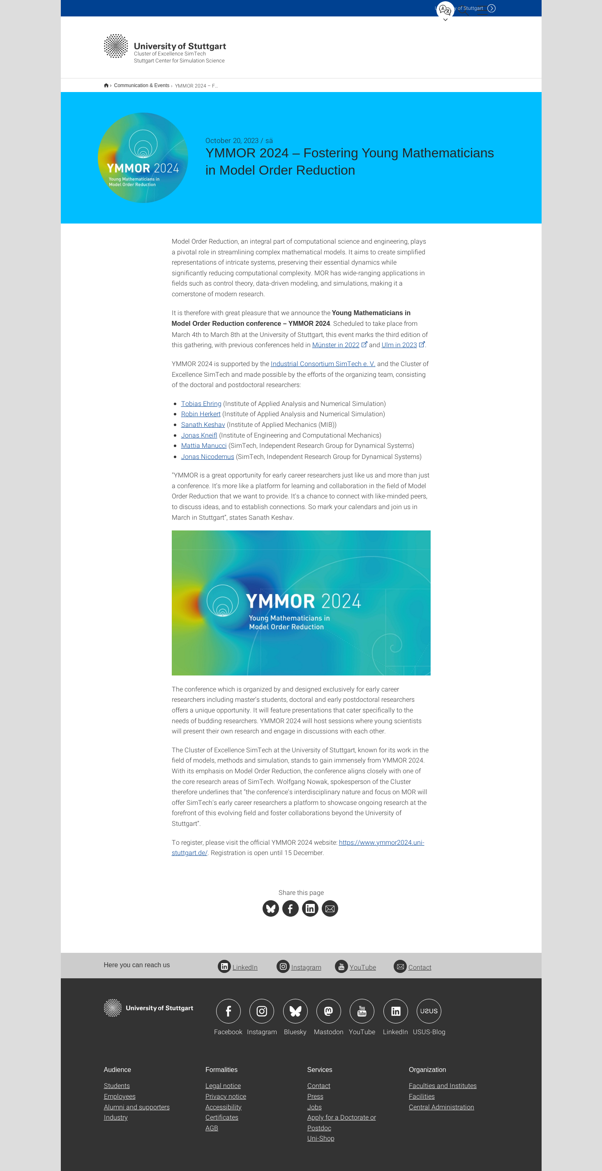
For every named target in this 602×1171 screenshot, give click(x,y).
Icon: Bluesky (295, 1006)
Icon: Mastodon (328, 1006)
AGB (211, 1122)
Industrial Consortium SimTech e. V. (323, 358)
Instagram (299, 961)
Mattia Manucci (204, 440)
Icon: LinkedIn (395, 1006)
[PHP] (290, 903)
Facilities (422, 1090)
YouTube (355, 961)
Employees (120, 1090)
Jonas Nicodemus (207, 451)
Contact (412, 961)
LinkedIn (238, 961)
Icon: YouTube (362, 1006)
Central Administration (441, 1101)
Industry (116, 1111)
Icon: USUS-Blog (429, 1006)
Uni (459, 8)
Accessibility (223, 1101)
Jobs (314, 1101)
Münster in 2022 (336, 339)
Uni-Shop (320, 1132)
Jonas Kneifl (199, 429)
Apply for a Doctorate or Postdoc (341, 1117)
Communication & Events (137, 82)
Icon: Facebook (228, 1006)
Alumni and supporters (137, 1101)
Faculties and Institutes (443, 1080)
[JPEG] (301, 597)
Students (117, 1080)
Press (315, 1090)
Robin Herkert (201, 408)
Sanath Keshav (203, 419)
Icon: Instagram (261, 1006)
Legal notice (223, 1080)
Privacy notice (225, 1090)
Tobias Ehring (201, 398)
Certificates (221, 1111)
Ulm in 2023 (399, 339)
